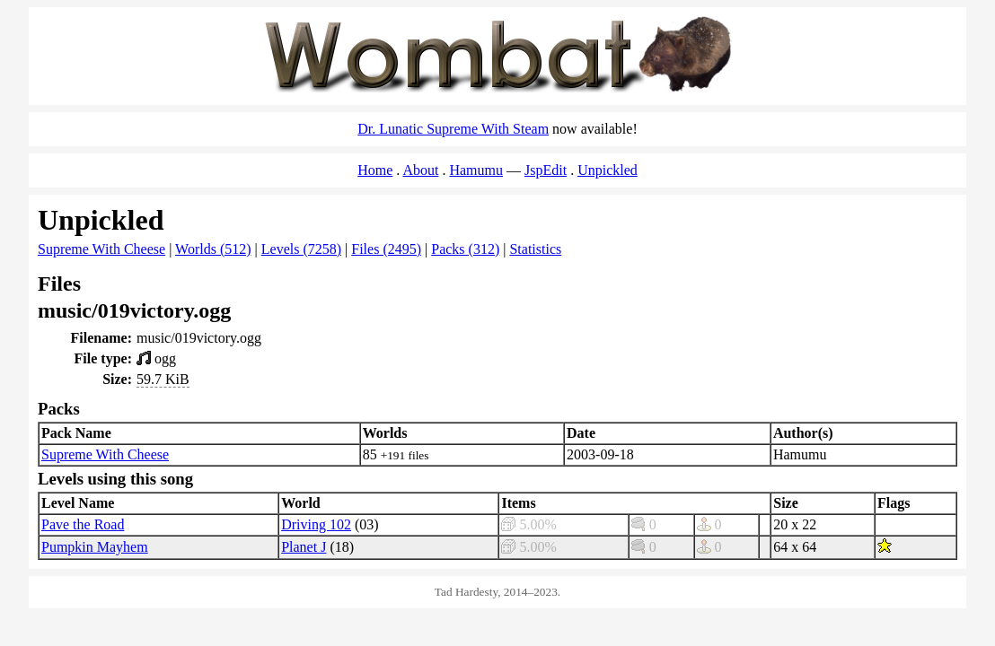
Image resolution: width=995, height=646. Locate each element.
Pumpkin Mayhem (94, 546)
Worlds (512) (213, 249)
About (420, 170)
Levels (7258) (301, 249)
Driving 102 (316, 524)
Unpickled (607, 170)
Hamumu (476, 170)
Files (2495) (386, 249)
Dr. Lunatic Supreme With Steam (453, 128)
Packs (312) (465, 249)
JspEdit (545, 170)
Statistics (535, 249)
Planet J (303, 546)
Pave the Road (82, 524)
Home (374, 170)
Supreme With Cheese (101, 249)
